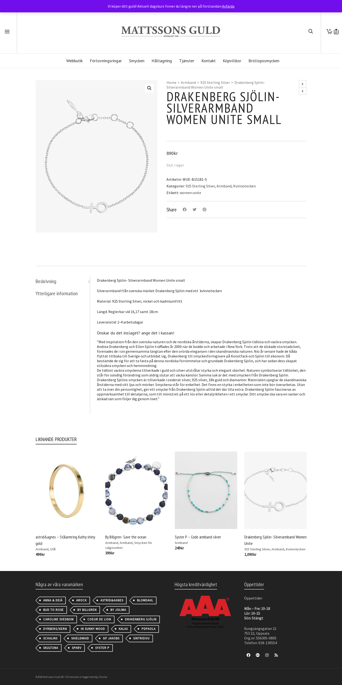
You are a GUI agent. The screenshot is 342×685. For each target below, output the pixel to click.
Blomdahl (145, 600)
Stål (53, 549)
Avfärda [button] (228, 6)
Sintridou (141, 638)
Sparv (76, 648)
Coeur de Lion (99, 619)
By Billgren (87, 610)
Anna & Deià (52, 600)
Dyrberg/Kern (55, 629)
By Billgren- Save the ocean (125, 537)
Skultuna (50, 648)
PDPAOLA (149, 629)
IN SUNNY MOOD (93, 629)
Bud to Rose (53, 610)
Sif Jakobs (111, 638)
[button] (149, 88)
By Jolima (118, 610)
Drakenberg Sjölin (141, 619)
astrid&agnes (111, 600)
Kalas (123, 629)
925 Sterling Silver (215, 82)
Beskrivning (46, 281)
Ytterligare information (57, 293)
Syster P (102, 648)
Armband (188, 82)
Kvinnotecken (244, 186)
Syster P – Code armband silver (198, 537)
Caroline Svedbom (58, 619)
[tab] (63, 281)
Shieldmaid (80, 638)
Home (171, 82)
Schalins (50, 638)
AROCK (81, 600)
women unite (190, 192)
